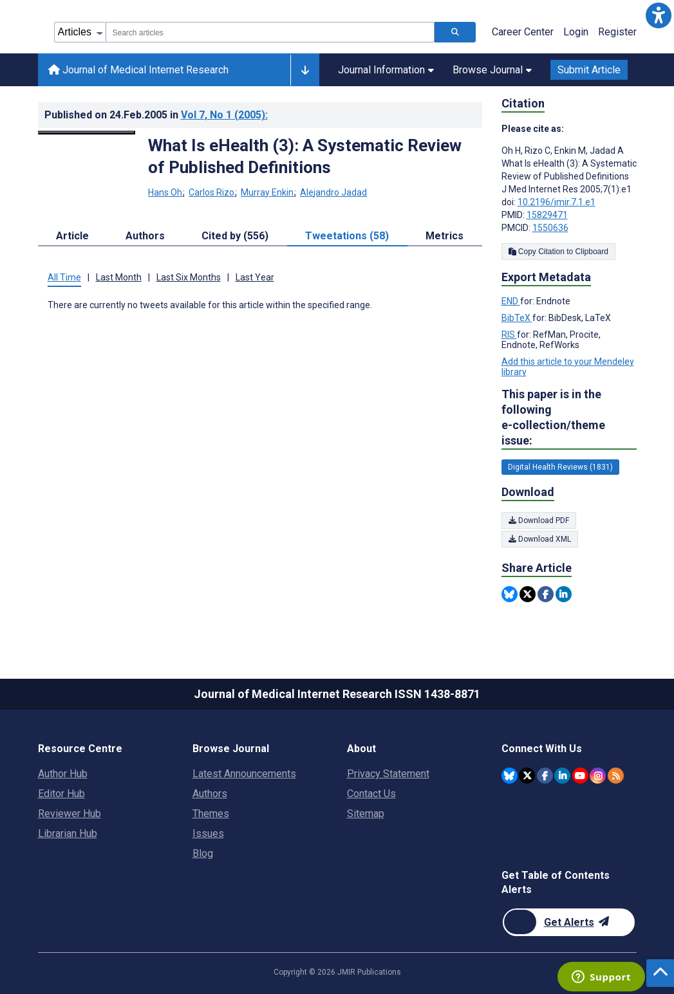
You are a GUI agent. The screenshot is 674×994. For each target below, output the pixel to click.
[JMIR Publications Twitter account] (527, 776)
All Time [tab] (64, 277)
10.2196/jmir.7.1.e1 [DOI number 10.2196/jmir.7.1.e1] (556, 202)
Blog (202, 853)
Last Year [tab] (255, 277)
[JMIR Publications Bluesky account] (509, 776)
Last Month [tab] (119, 277)
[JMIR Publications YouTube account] (580, 776)
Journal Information (386, 70)
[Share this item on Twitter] (528, 594)
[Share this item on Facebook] (546, 594)
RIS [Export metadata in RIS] (509, 334)
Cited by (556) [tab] (234, 236)
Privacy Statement (388, 774)
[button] (658, 15)
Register (617, 32)
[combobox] (270, 32)
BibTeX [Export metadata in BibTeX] (516, 318)
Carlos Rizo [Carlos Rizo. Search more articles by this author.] (212, 192)
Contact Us (371, 793)
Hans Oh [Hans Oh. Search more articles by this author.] (166, 192)
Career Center (523, 32)
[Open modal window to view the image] (87, 132)
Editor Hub (61, 793)
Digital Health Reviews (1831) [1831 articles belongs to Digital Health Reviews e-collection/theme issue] (560, 467)
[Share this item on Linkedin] (564, 594)
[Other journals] (304, 70)
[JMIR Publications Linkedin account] (562, 776)
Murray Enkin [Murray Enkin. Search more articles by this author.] (268, 192)
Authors (209, 793)
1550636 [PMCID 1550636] (550, 228)
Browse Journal (492, 70)
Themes (210, 813)
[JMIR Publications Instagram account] (598, 776)
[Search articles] (455, 32)
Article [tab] (72, 236)
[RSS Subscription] (616, 776)
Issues (208, 833)
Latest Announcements (244, 774)
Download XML (540, 539)
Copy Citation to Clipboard (558, 251)
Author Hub (63, 774)
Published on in (156, 115)
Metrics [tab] (444, 236)
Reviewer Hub (69, 813)
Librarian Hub (67, 833)
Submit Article (589, 70)
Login (575, 32)
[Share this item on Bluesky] (509, 594)
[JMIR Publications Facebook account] (545, 776)
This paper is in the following (569, 417)
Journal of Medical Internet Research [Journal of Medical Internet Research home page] (138, 70)
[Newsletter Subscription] (569, 922)
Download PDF (539, 520)
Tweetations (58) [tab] (347, 236)
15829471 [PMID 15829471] (547, 215)
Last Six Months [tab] (188, 277)
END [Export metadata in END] (510, 301)
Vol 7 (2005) (224, 115)
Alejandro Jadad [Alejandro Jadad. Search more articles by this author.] (333, 192)
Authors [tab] (145, 236)
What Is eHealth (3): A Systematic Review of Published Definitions (305, 156)
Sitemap (365, 813)
